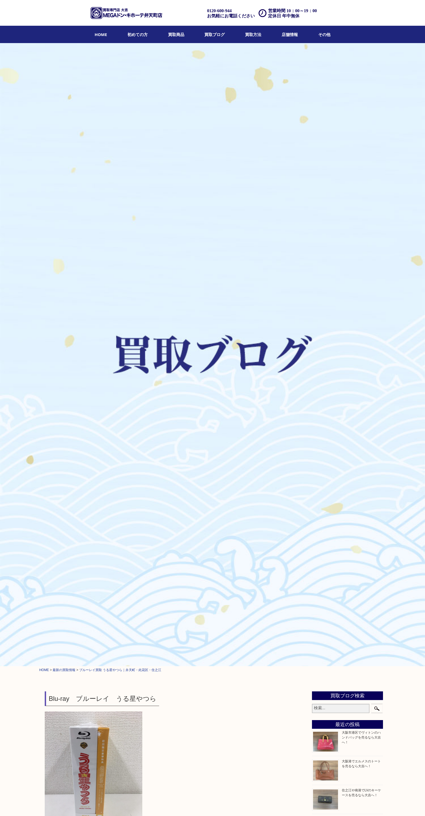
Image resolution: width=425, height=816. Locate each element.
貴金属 (322, 284)
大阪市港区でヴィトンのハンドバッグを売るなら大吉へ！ (361, 120)
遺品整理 (166, 804)
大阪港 (322, 540)
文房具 (322, 428)
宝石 (320, 291)
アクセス (182, 804)
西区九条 (324, 554)
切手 (320, 475)
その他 (324, 34)
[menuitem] (101, 34)
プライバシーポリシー (234, 804)
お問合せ (208, 804)
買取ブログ (214, 34)
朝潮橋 (322, 547)
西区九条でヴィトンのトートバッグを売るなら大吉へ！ (361, 236)
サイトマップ (263, 804)
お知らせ (324, 489)
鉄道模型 (324, 434)
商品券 (322, 270)
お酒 (320, 318)
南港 (320, 560)
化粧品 (322, 393)
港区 (320, 513)
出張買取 (150, 804)
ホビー (61, 242)
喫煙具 (322, 421)
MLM (321, 414)
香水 (320, 400)
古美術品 (324, 346)
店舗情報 (290, 34)
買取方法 (253, 34)
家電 (320, 441)
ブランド (324, 298)
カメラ (322, 311)
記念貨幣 (324, 380)
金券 (320, 359)
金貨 (320, 373)
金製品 (322, 332)
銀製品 (322, 339)
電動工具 (324, 448)
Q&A (195, 804)
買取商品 (176, 34)
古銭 (320, 366)
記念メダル (326, 387)
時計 (320, 305)
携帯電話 (324, 469)
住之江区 (90, 242)
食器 (320, 353)
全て (49, 242)
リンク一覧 (284, 804)
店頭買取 (134, 804)
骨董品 (322, 325)
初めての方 (137, 34)
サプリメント (328, 407)
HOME (101, 34)
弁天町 (75, 242)
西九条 (322, 519)
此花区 (106, 242)
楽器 (320, 455)
